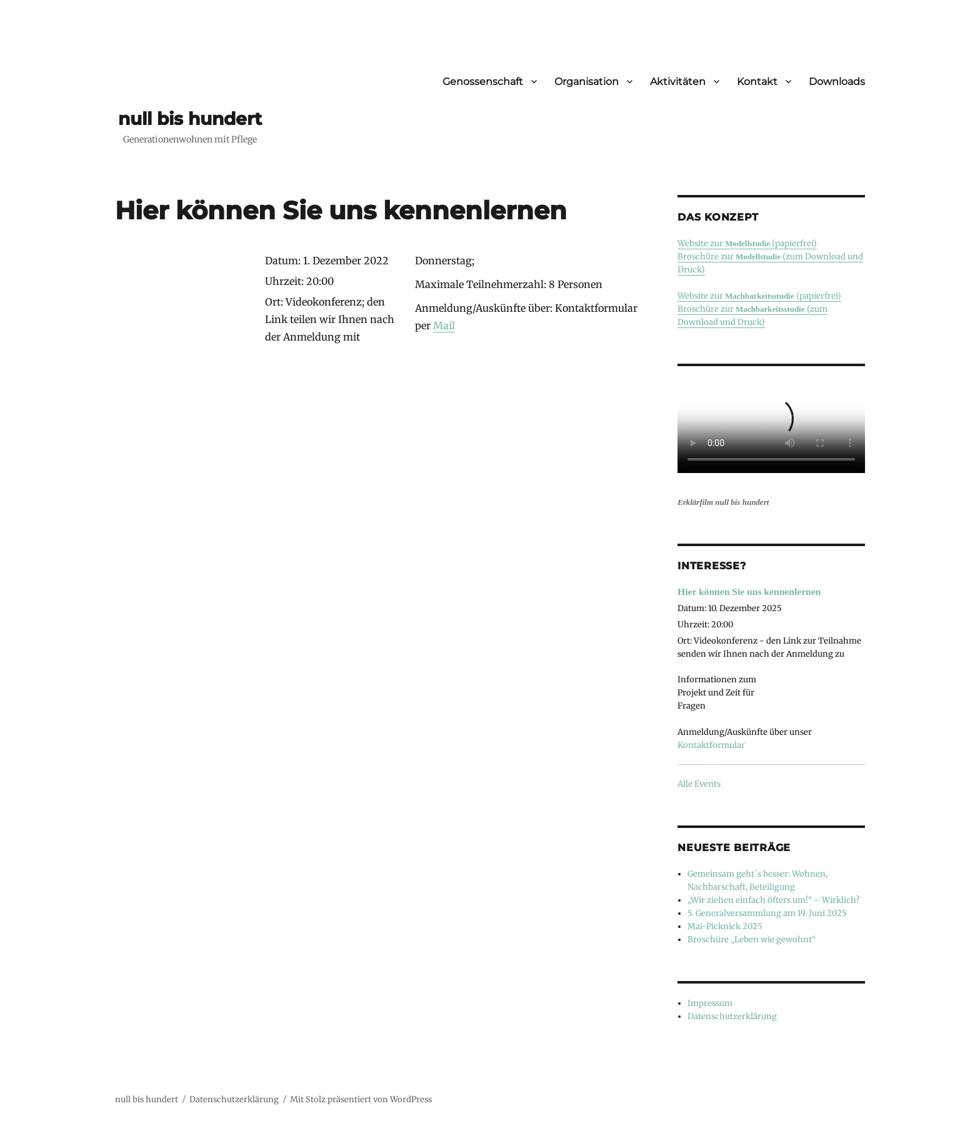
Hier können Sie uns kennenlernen (749, 591)
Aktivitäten (678, 81)
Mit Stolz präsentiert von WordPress (361, 1099)
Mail (444, 325)
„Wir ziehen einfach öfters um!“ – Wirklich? (773, 900)
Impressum (710, 1003)
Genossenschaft (482, 81)
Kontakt (757, 81)
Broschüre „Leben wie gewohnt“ (752, 939)
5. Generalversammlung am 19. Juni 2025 (767, 913)
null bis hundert (190, 118)
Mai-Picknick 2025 (725, 926)
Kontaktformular (711, 745)
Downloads (837, 81)
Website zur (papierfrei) (747, 243)
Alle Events (699, 784)
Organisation (586, 81)
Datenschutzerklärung (732, 1016)
